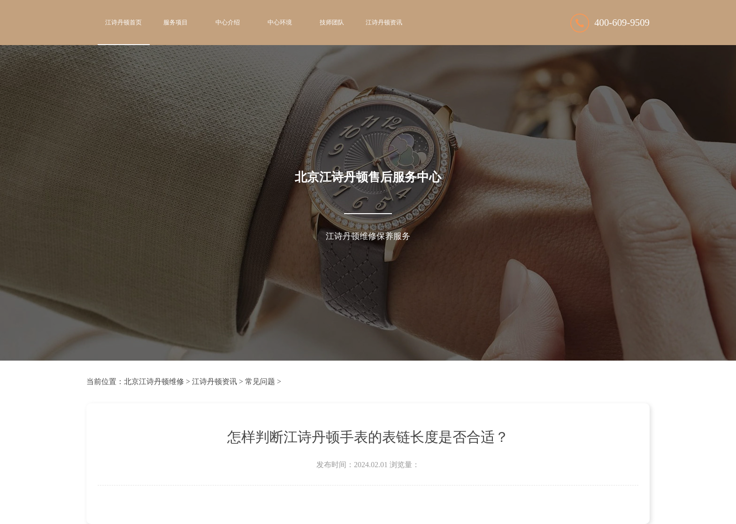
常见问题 (260, 381)
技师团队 (332, 22)
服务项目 (175, 22)
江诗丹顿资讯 (384, 22)
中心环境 (280, 22)
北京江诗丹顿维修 (154, 381)
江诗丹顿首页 (123, 22)
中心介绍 (227, 22)
